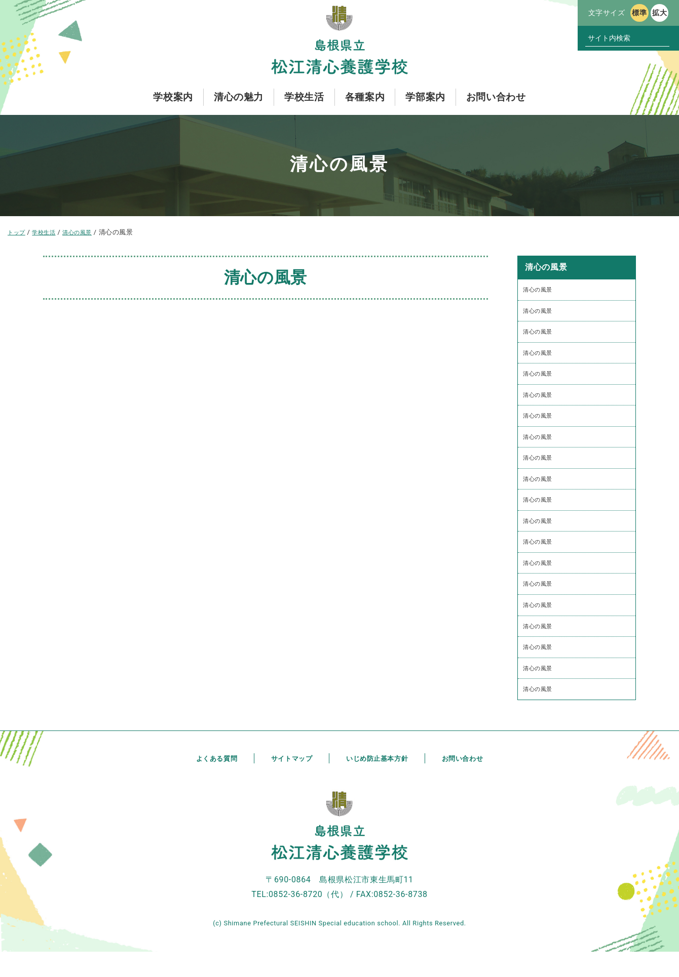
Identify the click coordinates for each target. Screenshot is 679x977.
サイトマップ (288, 783)
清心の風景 (540, 290)
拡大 (659, 13)
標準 (639, 13)
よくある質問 (212, 783)
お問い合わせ (466, 783)
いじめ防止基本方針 (378, 783)
